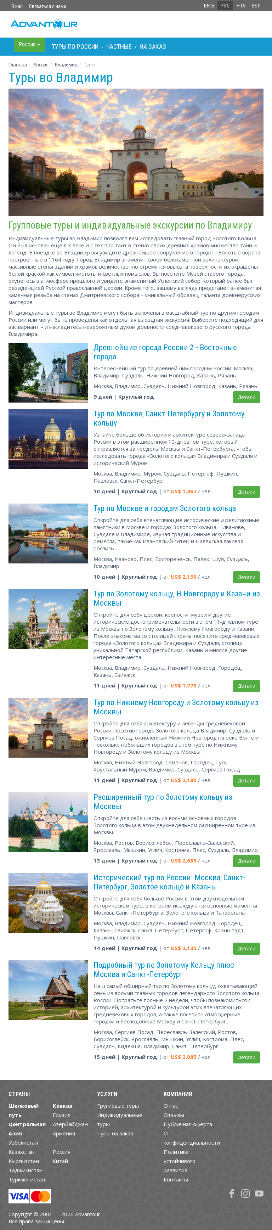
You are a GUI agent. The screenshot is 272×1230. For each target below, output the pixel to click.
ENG (209, 5)
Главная (17, 64)
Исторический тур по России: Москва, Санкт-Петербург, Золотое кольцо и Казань (169, 882)
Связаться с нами (47, 6)
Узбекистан (23, 1142)
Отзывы (174, 1114)
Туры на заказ (115, 1133)
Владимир (66, 64)
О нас (17, 6)
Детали (246, 397)
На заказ (153, 46)
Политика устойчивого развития (180, 1161)
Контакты (176, 1179)
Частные (119, 46)
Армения (64, 1133)
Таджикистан (25, 1170)
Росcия (41, 64)
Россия (61, 1151)
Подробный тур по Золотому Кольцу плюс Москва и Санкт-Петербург (164, 969)
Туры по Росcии (75, 46)
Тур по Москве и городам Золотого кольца (165, 508)
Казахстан (21, 1151)
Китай (60, 1160)
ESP (256, 5)
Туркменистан (26, 1179)
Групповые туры (118, 1105)
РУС (225, 5)
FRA (240, 5)
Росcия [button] (29, 44)
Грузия (61, 1114)
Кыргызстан (23, 1160)
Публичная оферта (188, 1124)
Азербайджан (70, 1124)
